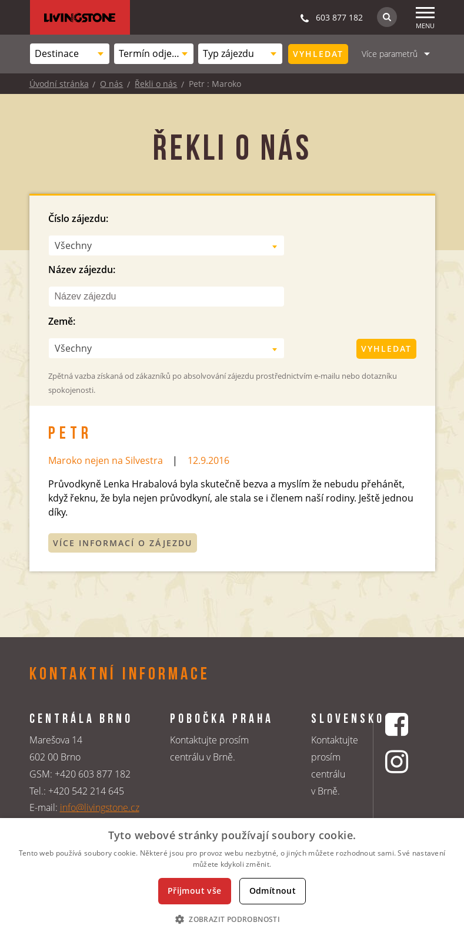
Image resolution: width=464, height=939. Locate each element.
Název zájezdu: (81, 269)
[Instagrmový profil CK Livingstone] (398, 761)
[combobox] (69, 53)
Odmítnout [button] (272, 890)
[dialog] (232, 878)
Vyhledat (318, 53)
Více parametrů (390, 53)
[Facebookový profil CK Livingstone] (398, 724)
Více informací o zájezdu (122, 542)
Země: (61, 321)
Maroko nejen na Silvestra (105, 460)
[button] (232, 919)
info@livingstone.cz (99, 807)
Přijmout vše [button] (195, 890)
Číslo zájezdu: (78, 218)
